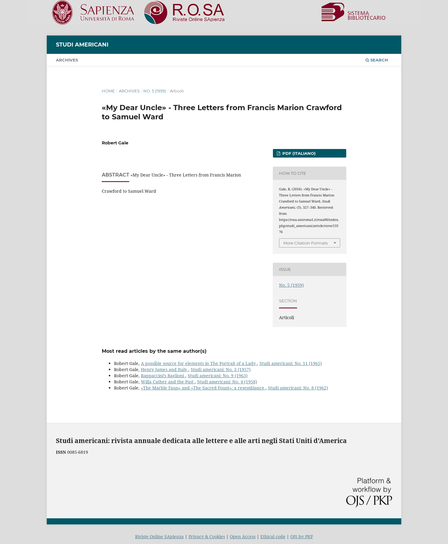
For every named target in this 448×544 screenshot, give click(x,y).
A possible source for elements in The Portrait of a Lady (199, 363)
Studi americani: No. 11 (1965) (290, 363)
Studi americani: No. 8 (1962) (298, 388)
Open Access (242, 536)
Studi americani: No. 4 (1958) (227, 382)
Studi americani (82, 44)
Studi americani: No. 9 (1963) (218, 375)
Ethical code (272, 536)
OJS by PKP (301, 536)
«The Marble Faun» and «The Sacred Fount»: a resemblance (203, 388)
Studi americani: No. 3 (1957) (221, 369)
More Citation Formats (305, 242)
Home (108, 90)
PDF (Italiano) (298, 153)
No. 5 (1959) (154, 90)
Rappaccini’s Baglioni (163, 375)
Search (376, 60)
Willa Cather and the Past (168, 382)
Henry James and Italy (164, 369)
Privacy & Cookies (207, 536)
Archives (67, 60)
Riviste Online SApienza (159, 536)
